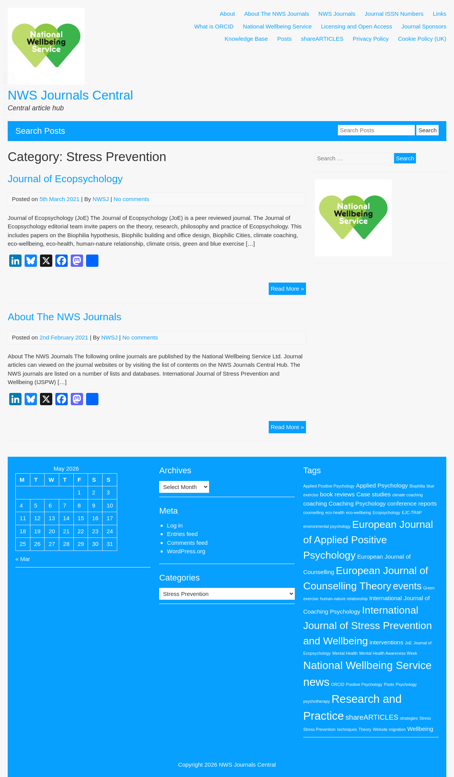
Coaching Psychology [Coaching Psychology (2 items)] (357, 503)
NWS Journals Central (70, 95)
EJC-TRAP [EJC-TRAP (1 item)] (412, 512)
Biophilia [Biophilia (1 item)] (417, 486)
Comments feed (187, 542)
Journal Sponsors (423, 26)
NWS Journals (336, 13)
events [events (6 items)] (407, 586)
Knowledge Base (246, 38)
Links (439, 13)
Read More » (288, 289)
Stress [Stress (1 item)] (425, 718)
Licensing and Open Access (356, 26)
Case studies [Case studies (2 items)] (373, 494)
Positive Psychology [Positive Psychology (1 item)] (364, 684)
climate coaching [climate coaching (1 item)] (407, 494)
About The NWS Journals (276, 13)
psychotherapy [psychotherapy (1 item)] (316, 701)
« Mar (22, 559)
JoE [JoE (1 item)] (408, 643)
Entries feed (182, 534)
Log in (175, 525)
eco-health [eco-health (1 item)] (334, 512)
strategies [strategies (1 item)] (409, 718)
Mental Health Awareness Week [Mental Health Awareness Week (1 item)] (388, 653)
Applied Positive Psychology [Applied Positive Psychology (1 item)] (328, 486)
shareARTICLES (322, 38)
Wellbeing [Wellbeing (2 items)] (420, 728)
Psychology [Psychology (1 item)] (406, 684)
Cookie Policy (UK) (422, 38)
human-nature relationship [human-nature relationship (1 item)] (344, 598)
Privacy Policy (371, 38)
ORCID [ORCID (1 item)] (337, 684)
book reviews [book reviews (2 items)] (337, 494)
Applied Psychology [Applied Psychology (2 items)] (382, 485)
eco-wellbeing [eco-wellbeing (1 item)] (358, 512)
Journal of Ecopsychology (65, 179)
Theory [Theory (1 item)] (365, 729)
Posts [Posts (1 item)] (389, 684)
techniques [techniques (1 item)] (347, 729)
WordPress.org (186, 551)
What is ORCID (214, 26)
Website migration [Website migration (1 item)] (389, 729)
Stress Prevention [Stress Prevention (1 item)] (319, 729)
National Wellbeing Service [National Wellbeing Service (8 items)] (367, 665)
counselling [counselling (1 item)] (313, 512)
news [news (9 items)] (316, 682)
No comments (132, 199)
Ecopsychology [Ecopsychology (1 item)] (386, 512)
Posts (284, 38)
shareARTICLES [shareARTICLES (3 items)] (372, 717)
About (227, 13)
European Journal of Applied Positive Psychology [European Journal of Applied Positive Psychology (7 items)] (368, 540)
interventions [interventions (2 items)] (386, 642)
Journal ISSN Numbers (393, 13)
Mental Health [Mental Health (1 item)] (345, 653)
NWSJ (101, 199)
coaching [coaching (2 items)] (315, 503)
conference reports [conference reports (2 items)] (412, 503)
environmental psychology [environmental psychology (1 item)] (327, 526)
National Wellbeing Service (277, 26)
